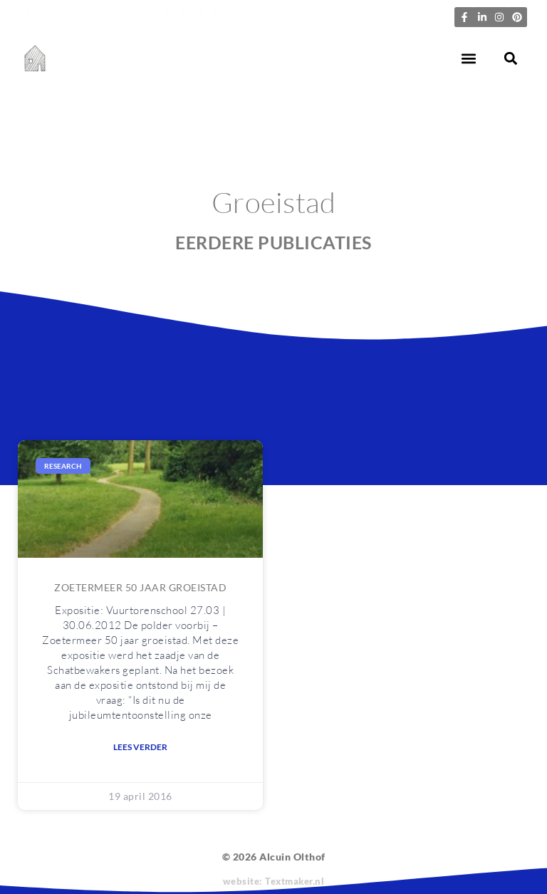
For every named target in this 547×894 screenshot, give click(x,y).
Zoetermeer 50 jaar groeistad (140, 587)
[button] (469, 59)
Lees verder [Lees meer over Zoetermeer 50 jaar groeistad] (140, 747)
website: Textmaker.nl (274, 881)
